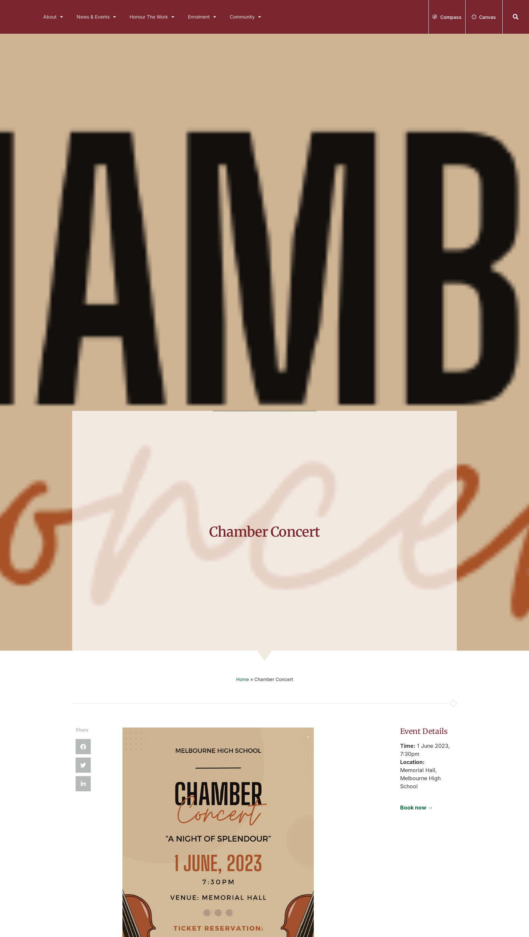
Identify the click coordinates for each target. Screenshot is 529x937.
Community (245, 17)
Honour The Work (152, 17)
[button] (516, 17)
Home (242, 679)
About (53, 17)
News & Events (96, 17)
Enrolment (202, 17)
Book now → (416, 807)
